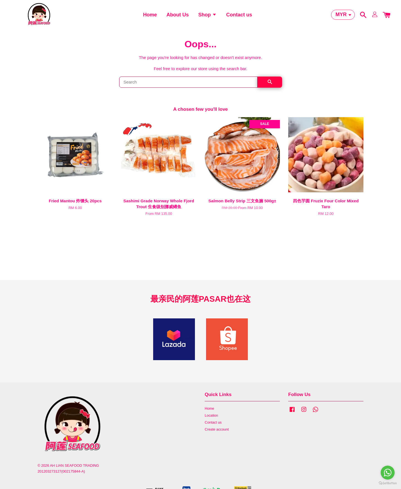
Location (211, 424)
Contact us (239, 18)
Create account (217, 438)
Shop (207, 18)
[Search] (188, 91)
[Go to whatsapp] (388, 473)
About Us (178, 18)
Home (150, 18)
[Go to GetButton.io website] (388, 483)
